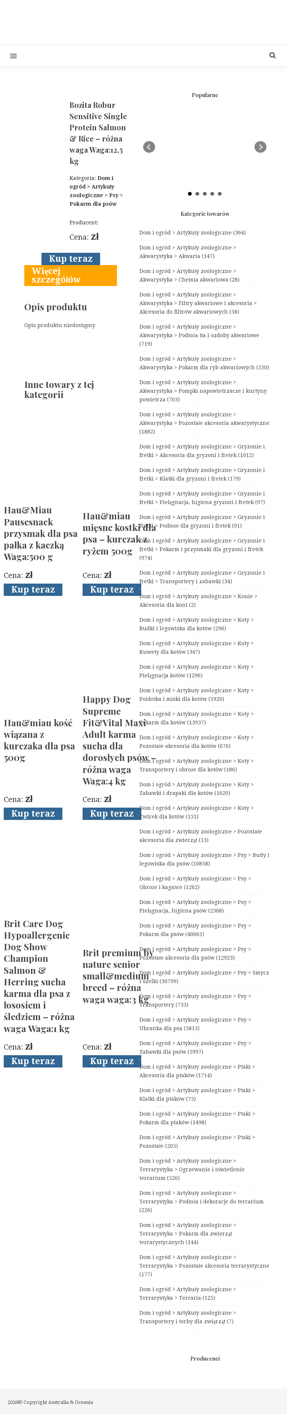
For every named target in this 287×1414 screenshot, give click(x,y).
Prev (149, 147)
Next (260, 147)
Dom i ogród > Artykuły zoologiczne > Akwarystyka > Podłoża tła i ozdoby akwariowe (199, 335)
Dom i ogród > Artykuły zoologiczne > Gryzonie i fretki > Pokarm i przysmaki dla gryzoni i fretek (202, 549)
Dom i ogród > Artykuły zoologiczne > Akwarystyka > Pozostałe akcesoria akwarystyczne (204, 423)
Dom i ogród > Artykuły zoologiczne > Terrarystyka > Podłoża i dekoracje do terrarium (201, 1201)
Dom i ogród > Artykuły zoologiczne (192, 233)
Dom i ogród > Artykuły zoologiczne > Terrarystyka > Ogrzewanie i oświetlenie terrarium (192, 1169)
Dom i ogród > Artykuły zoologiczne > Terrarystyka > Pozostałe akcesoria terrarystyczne (204, 1265)
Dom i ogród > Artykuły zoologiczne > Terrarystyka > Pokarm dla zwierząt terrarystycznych (187, 1233)
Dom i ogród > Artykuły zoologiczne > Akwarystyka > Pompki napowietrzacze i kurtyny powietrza (203, 391)
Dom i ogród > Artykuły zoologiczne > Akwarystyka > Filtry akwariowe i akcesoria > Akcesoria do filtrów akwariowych (198, 303)
